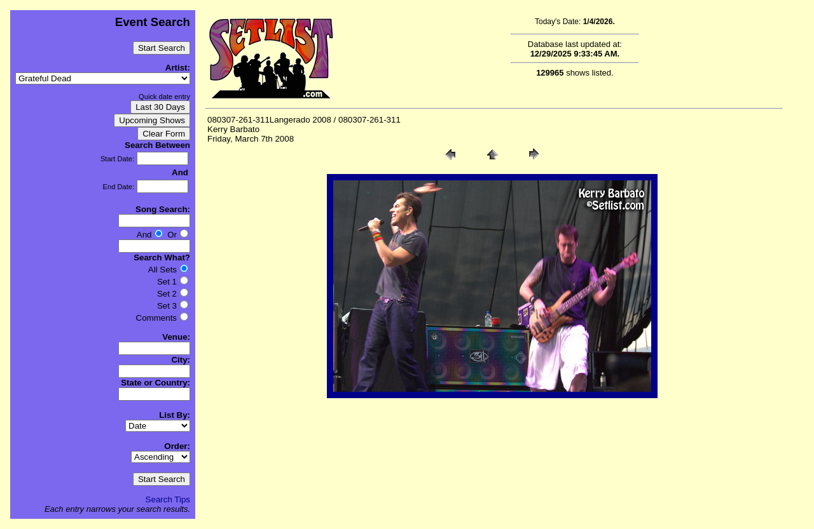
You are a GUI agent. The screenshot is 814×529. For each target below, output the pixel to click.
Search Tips (168, 499)
